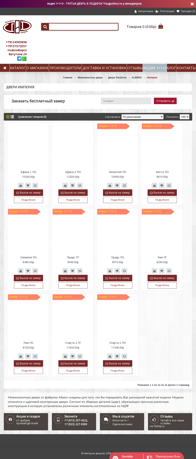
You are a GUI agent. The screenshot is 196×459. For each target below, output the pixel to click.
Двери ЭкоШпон (117, 77)
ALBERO (137, 77)
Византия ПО (117, 172)
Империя (152, 77)
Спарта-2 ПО (117, 343)
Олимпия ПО (28, 257)
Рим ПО (28, 343)
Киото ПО (162, 172)
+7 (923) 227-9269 (75, 424)
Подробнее (28, 199)
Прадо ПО (117, 257)
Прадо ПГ (73, 257)
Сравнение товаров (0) (32, 116)
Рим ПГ (162, 257)
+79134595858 (16, 42)
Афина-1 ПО (28, 172)
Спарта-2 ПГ (73, 343)
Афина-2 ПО (73, 172)
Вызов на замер (28, 192)
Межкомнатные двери (90, 77)
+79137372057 (16, 46)
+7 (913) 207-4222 (75, 420)
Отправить (165, 101)
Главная (67, 77)
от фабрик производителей (27, 421)
